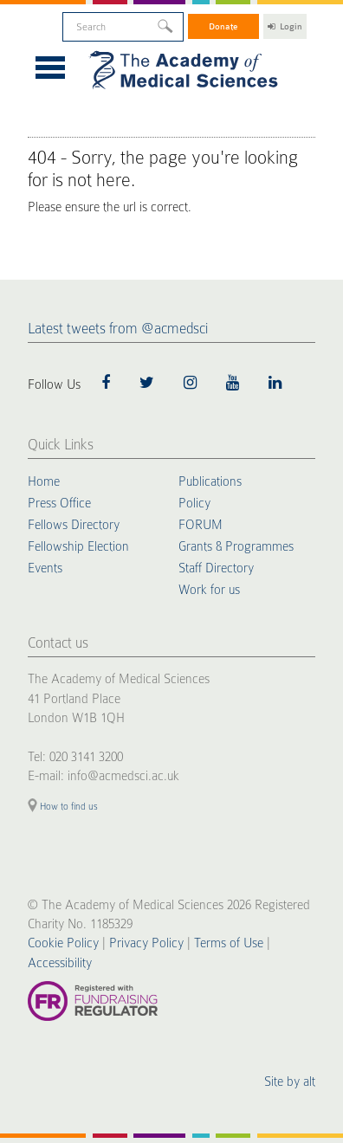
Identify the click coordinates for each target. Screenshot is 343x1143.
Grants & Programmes (236, 546)
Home (44, 481)
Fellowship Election (78, 546)
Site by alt (289, 1081)
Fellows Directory (74, 525)
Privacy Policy (146, 943)
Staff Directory (216, 568)
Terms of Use (228, 943)
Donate (223, 26)
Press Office (59, 503)
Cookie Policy (63, 943)
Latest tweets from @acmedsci (118, 328)
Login (285, 26)
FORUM (200, 525)
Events (45, 568)
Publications (210, 481)
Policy (194, 503)
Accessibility (60, 963)
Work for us (209, 590)
